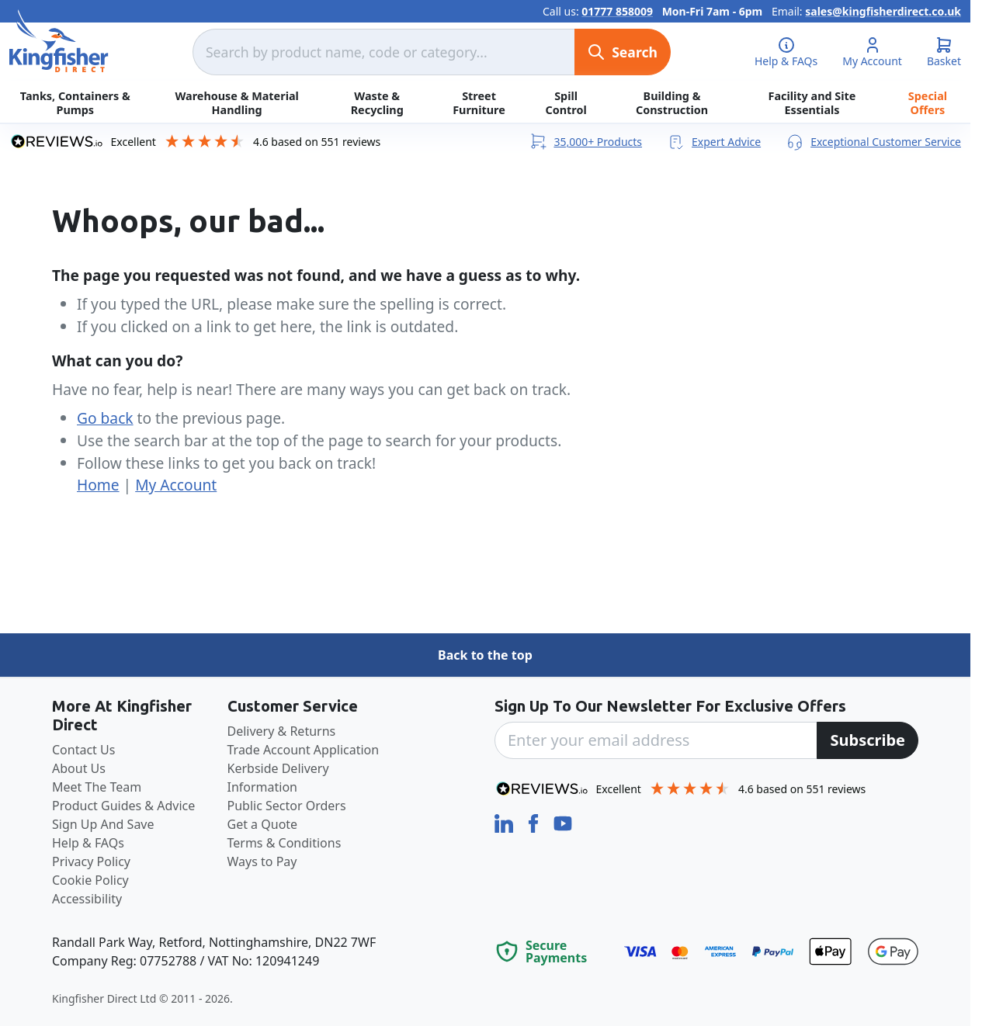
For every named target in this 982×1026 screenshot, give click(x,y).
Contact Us (83, 749)
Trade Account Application (303, 749)
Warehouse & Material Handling (236, 102)
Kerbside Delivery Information (278, 777)
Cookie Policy (90, 880)
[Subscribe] (867, 740)
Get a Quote (262, 824)
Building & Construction (672, 102)
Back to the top (485, 655)
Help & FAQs (88, 842)
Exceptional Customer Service (873, 141)
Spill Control (566, 102)
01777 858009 (617, 11)
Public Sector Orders (286, 805)
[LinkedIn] (505, 821)
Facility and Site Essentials (811, 102)
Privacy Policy (91, 861)
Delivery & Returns (281, 731)
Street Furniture (479, 102)
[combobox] (383, 52)
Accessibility (87, 898)
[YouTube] (562, 821)
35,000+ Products (585, 141)
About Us (79, 768)
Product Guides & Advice (123, 805)
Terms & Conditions (284, 842)
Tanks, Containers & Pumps (75, 102)
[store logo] (59, 41)
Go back (105, 417)
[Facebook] (535, 821)
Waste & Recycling (377, 102)
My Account (176, 484)
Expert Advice (714, 141)
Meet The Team (96, 786)
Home (98, 484)
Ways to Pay (262, 861)
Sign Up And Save (103, 824)
